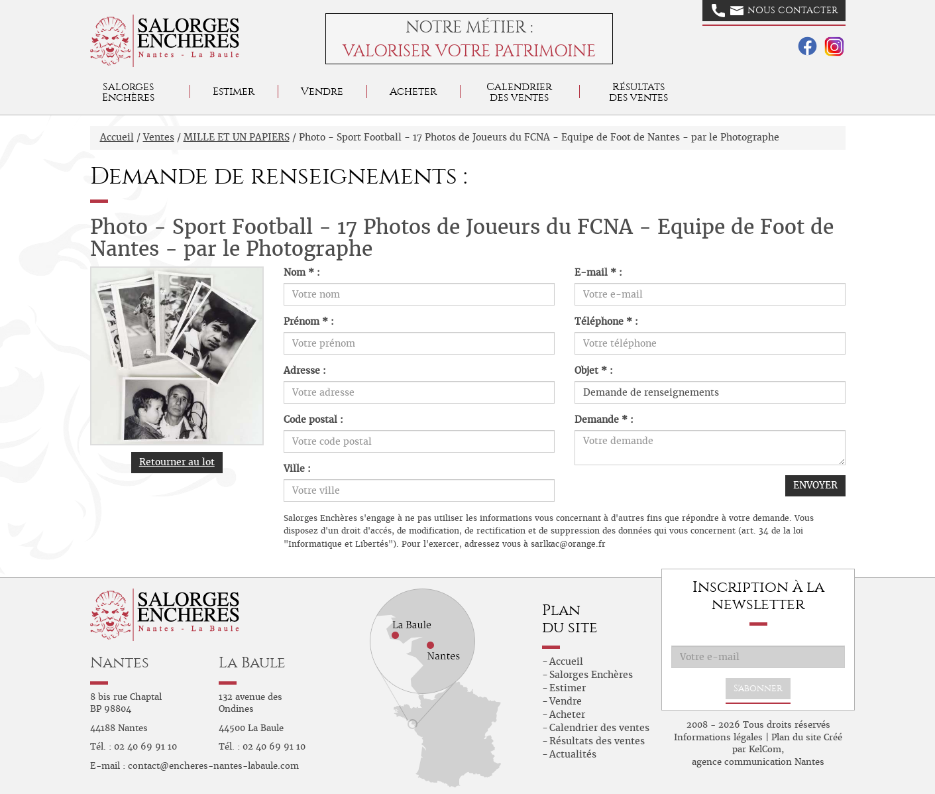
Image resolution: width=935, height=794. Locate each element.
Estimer (233, 91)
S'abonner (758, 688)
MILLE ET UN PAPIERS (237, 137)
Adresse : (305, 370)
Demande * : (604, 419)
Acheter (413, 91)
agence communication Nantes (758, 761)
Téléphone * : (606, 321)
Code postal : (313, 419)
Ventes (158, 137)
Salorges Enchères (591, 675)
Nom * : (302, 272)
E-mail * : (598, 272)
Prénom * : (309, 321)
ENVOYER (815, 485)
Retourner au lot (177, 462)
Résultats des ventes (597, 741)
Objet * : (594, 370)
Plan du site (796, 737)
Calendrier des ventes (519, 91)
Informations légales (718, 737)
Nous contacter (775, 10)
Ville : (297, 469)
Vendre (322, 91)
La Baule (252, 662)
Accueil (117, 137)
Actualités (572, 754)
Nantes (119, 662)
